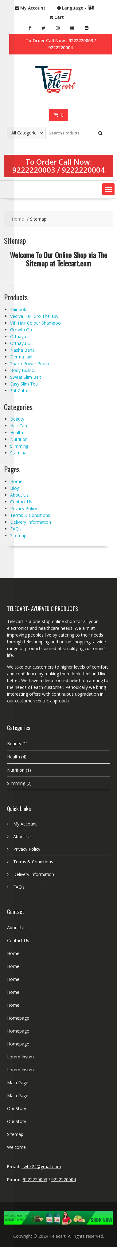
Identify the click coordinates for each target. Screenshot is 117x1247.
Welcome (16, 1147)
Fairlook (18, 309)
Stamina (18, 453)
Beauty (17, 419)
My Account (25, 824)
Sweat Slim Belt (25, 377)
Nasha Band (22, 350)
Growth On (21, 330)
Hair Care (19, 426)
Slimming (19, 446)
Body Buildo (22, 370)
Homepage (18, 1018)
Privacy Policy (23, 508)
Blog (14, 488)
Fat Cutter (20, 391)
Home (16, 481)
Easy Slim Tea (24, 384)
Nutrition (19, 439)
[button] (108, 189)
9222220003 (33, 170)
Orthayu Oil (21, 343)
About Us (19, 495)
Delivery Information (30, 522)
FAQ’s (15, 529)
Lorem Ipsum (20, 1057)
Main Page (17, 1082)
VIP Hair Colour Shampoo (35, 323)
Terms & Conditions (30, 515)
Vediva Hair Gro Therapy (34, 316)
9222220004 (83, 170)
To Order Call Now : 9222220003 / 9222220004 (60, 44)
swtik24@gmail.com (41, 1166)
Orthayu (18, 336)
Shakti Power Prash (29, 363)
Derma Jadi (21, 357)
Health (16, 432)
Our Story (16, 1108)
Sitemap (18, 535)
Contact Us (21, 502)
